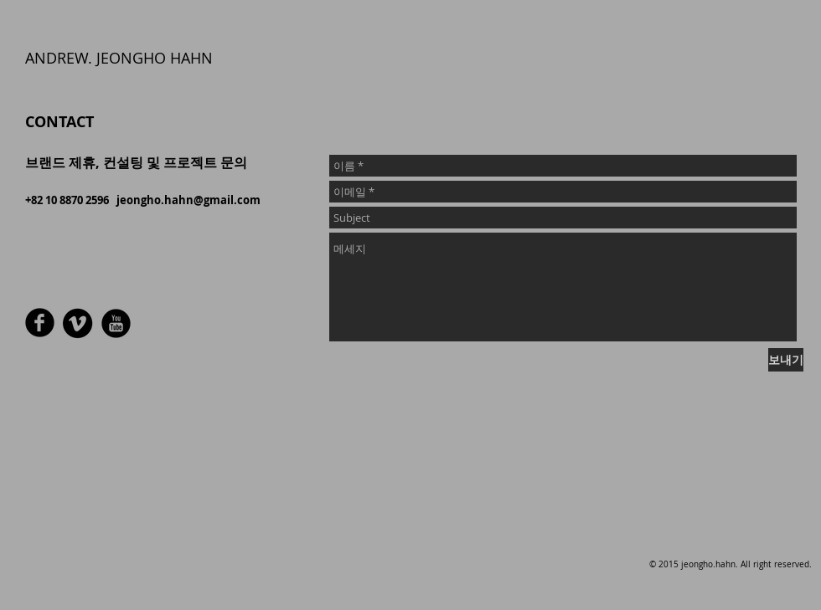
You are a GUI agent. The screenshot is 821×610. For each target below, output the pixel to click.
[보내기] (785, 360)
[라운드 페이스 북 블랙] (39, 322)
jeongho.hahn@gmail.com (188, 200)
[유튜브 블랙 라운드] (116, 323)
